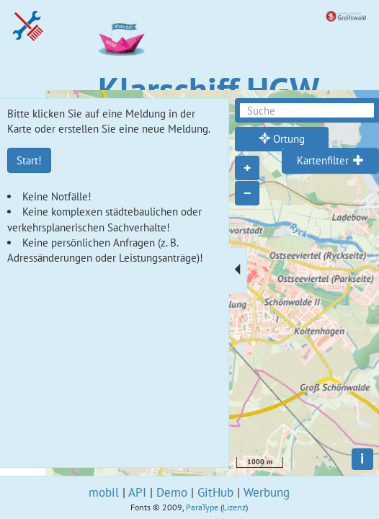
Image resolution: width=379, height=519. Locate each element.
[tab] (330, 160)
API (137, 492)
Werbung (267, 492)
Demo (171, 492)
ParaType (202, 507)
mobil (104, 492)
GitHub (215, 492)
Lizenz (234, 507)
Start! (29, 160)
